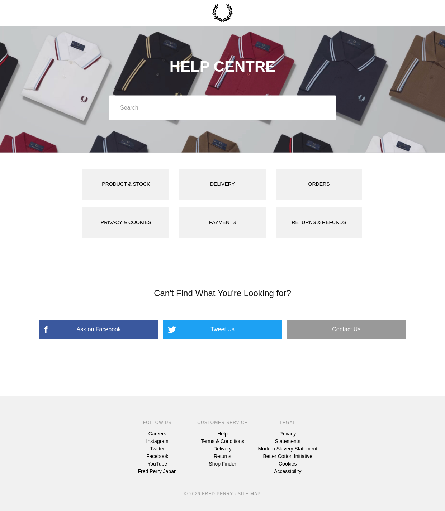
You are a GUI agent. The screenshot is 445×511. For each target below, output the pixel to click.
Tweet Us (222, 329)
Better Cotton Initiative (287, 456)
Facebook (157, 456)
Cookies (288, 464)
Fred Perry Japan (157, 471)
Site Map (249, 493)
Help (222, 434)
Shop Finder (222, 464)
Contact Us (346, 329)
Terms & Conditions (222, 441)
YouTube (157, 464)
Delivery (222, 449)
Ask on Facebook (98, 329)
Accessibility (287, 471)
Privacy (287, 434)
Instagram (157, 441)
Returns (222, 456)
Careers (157, 434)
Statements (287, 441)
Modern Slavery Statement (287, 449)
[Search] (222, 108)
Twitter (157, 449)
